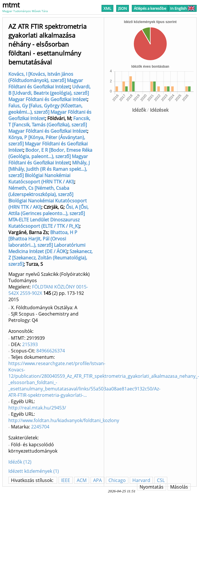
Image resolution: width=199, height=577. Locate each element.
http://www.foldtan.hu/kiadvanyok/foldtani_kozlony (63, 420)
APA (97, 480)
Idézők (139, 110)
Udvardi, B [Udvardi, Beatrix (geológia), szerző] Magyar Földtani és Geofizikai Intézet (49, 93)
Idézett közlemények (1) (33, 471)
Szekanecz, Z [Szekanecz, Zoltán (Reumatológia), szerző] (50, 257)
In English (182, 8)
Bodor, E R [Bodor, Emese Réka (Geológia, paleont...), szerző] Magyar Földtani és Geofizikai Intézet (50, 156)
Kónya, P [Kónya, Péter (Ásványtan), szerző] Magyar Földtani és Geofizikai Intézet (48, 143)
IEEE (65, 480)
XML (107, 8)
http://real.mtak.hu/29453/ (37, 408)
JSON (122, 8)
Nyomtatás (152, 487)
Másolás (179, 487)
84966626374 (50, 351)
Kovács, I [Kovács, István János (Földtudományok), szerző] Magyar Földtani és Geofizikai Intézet (45, 80)
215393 (30, 344)
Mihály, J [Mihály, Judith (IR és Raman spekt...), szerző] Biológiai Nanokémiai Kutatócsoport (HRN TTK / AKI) (49, 172)
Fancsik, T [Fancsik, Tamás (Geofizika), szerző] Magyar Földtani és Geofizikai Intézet (49, 124)
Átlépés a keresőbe (150, 8)
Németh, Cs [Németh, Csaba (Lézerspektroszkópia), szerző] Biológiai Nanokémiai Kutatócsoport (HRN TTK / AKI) (47, 197)
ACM (82, 480)
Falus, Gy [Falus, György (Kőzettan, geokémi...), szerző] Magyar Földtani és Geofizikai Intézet (49, 112)
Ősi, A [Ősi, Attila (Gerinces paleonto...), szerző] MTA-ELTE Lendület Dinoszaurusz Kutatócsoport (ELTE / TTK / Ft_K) (48, 216)
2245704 (40, 427)
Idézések (159, 110)
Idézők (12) (19, 462)
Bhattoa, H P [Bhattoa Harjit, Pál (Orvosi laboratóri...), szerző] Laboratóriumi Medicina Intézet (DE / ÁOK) (46, 242)
